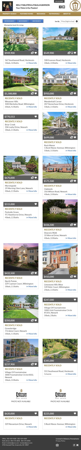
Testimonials (54, 14)
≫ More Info (31, 63)
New (36, 21)
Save (23, 21)
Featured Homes (26, 14)
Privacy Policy (60, 441)
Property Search (9, 14)
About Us (66, 14)
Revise (9, 21)
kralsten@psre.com (26, 443)
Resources (41, 14)
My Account (59, 1)
